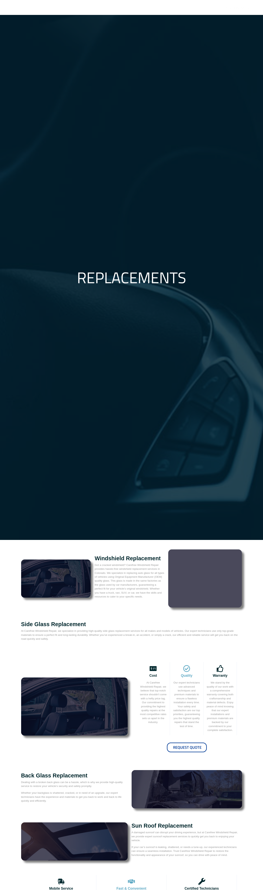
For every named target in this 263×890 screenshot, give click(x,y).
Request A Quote (56, 578)
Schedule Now (187, 799)
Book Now (205, 578)
